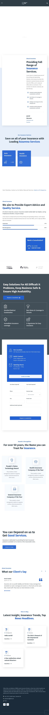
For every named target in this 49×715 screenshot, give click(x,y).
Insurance (31, 626)
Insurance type (29, 384)
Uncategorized (9, 626)
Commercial (8, 649)
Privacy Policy (43, 710)
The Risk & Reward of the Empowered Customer (34, 631)
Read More (7, 632)
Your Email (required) (30, 378)
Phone (11, 384)
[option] (24, 578)
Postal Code (29, 392)
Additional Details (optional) (16, 399)
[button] (47, 3)
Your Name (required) (14, 378)
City (10, 392)
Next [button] (45, 564)
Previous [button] (41, 564)
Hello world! (8, 629)
